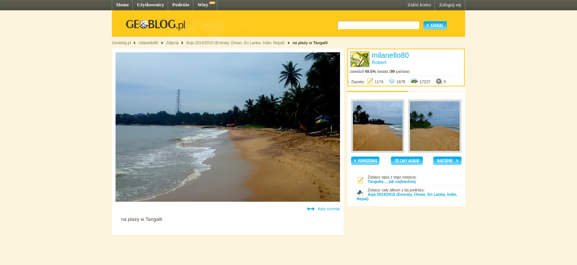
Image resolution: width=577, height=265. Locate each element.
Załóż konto (419, 4)
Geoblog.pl (121, 42)
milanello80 (148, 42)
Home (122, 4)
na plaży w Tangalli (310, 42)
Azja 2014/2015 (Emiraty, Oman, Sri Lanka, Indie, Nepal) (235, 42)
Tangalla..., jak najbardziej (392, 181)
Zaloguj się (450, 4)
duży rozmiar (329, 208)
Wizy (203, 4)
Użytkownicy (150, 4)
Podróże (181, 4)
